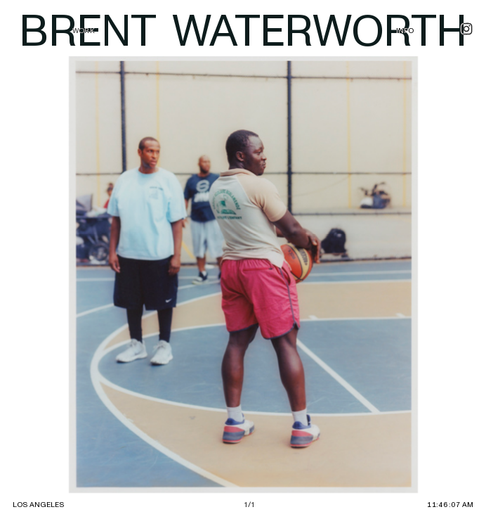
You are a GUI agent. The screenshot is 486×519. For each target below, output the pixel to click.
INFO (405, 30)
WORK (83, 30)
